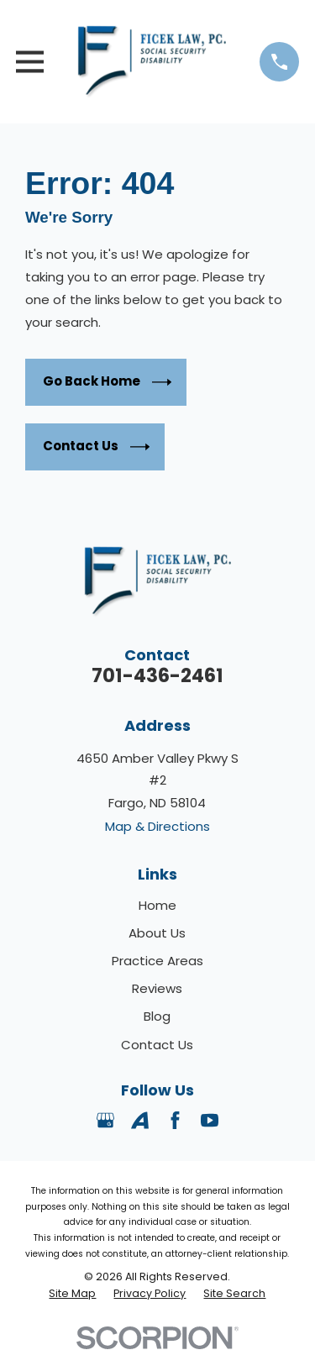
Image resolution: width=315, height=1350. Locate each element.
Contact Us (96, 447)
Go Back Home (107, 382)
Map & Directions (157, 826)
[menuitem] (72, 1293)
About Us (157, 933)
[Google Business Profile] (105, 1120)
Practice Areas (157, 960)
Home (157, 905)
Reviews (157, 988)
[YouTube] (209, 1120)
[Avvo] (140, 1120)
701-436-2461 (157, 675)
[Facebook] (175, 1120)
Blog (157, 1016)
